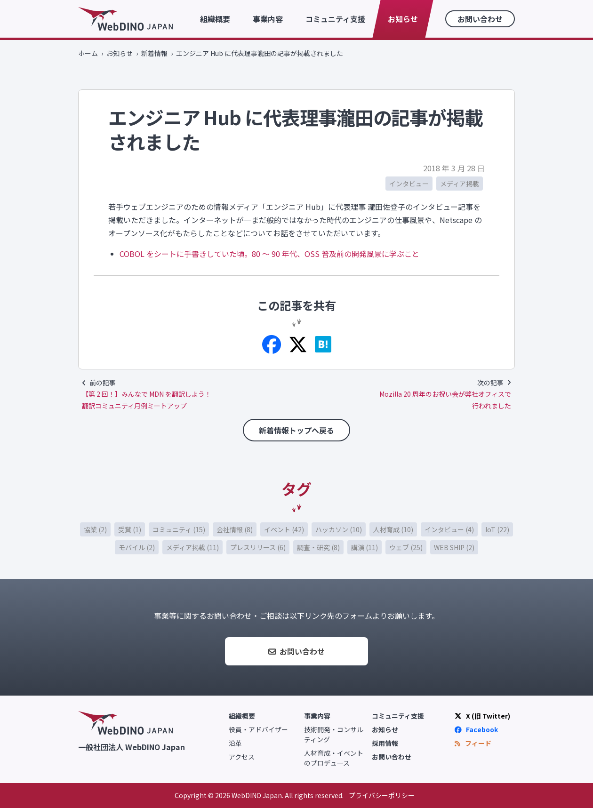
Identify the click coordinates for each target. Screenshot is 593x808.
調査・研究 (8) (318, 547)
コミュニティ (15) (178, 529)
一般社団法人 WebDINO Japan (131, 746)
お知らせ (403, 18)
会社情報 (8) (234, 529)
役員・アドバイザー (258, 729)
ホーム (88, 53)
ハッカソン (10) (338, 529)
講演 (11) (364, 547)
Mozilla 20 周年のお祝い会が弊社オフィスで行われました (445, 399)
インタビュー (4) (449, 529)
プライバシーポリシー (382, 795)
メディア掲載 (459, 183)
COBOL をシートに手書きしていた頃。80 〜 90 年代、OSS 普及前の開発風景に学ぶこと (269, 253)
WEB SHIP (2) (454, 547)
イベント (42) (284, 529)
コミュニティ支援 (335, 18)
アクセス (242, 756)
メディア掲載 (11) (192, 547)
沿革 (235, 743)
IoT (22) (497, 529)
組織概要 (215, 18)
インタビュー (409, 183)
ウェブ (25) (406, 547)
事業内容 (268, 18)
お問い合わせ (480, 18)
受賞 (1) (129, 529)
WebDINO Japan (125, 19)
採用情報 (385, 743)
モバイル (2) (137, 547)
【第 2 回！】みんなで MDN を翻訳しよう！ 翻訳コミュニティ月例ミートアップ (146, 399)
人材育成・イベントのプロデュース (333, 758)
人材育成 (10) (393, 529)
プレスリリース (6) (258, 547)
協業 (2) (95, 529)
